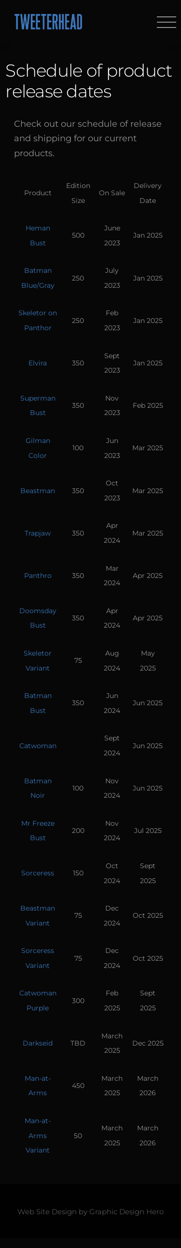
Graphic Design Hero (126, 1212)
